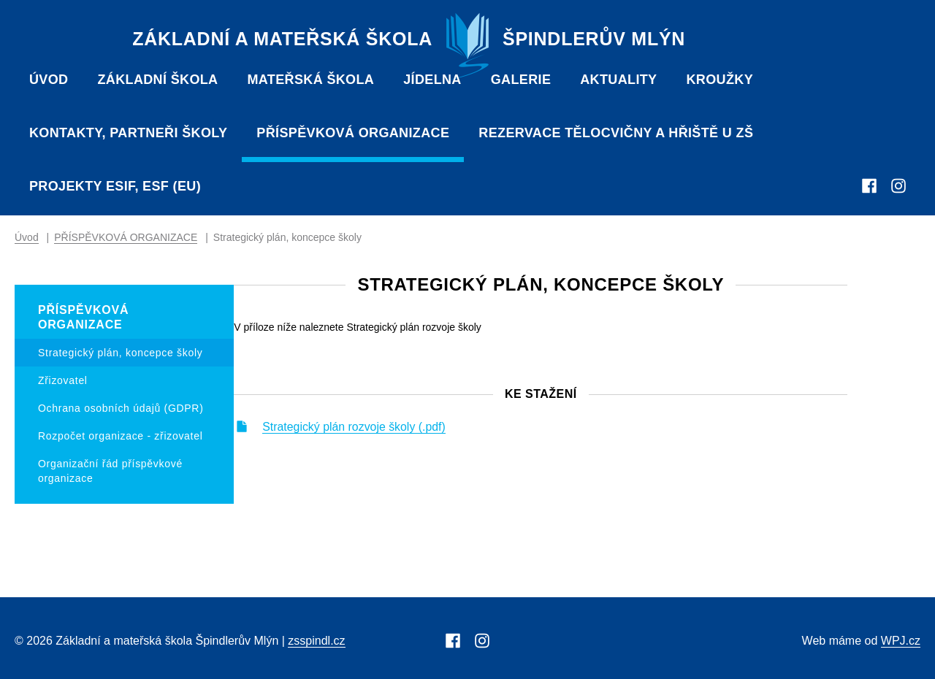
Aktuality (618, 79)
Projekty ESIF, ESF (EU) (115, 186)
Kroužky (719, 79)
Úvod (48, 79)
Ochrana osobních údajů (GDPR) (121, 408)
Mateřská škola (310, 79)
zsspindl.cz (316, 640)
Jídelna (432, 79)
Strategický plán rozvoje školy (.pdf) (431, 429)
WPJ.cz (900, 640)
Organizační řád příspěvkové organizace (110, 471)
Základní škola (157, 79)
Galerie (521, 79)
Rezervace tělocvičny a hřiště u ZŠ (615, 133)
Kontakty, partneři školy (128, 133)
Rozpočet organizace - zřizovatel (120, 436)
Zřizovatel (63, 380)
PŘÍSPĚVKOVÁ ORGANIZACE (352, 133)
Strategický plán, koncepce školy (120, 352)
